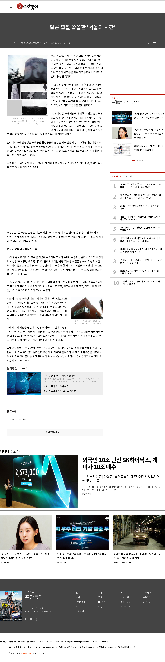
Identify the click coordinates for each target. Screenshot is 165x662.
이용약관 (59, 642)
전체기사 (80, 611)
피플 (100, 606)
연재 (122, 593)
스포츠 (79, 606)
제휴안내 (41, 642)
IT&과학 (102, 602)
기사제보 (147, 593)
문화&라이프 (82, 602)
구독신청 (147, 597)
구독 (23, 368)
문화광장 (12, 368)
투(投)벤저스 (120, 102)
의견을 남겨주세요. (18, 419)
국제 (100, 597)
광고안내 (147, 602)
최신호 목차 (125, 597)
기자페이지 (125, 606)
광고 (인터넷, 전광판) (27, 642)
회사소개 (13, 642)
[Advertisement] (26, 199)
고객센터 (50, 642)
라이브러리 (125, 602)
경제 (100, 593)
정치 (78, 593)
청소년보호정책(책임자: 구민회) (94, 642)
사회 (78, 597)
